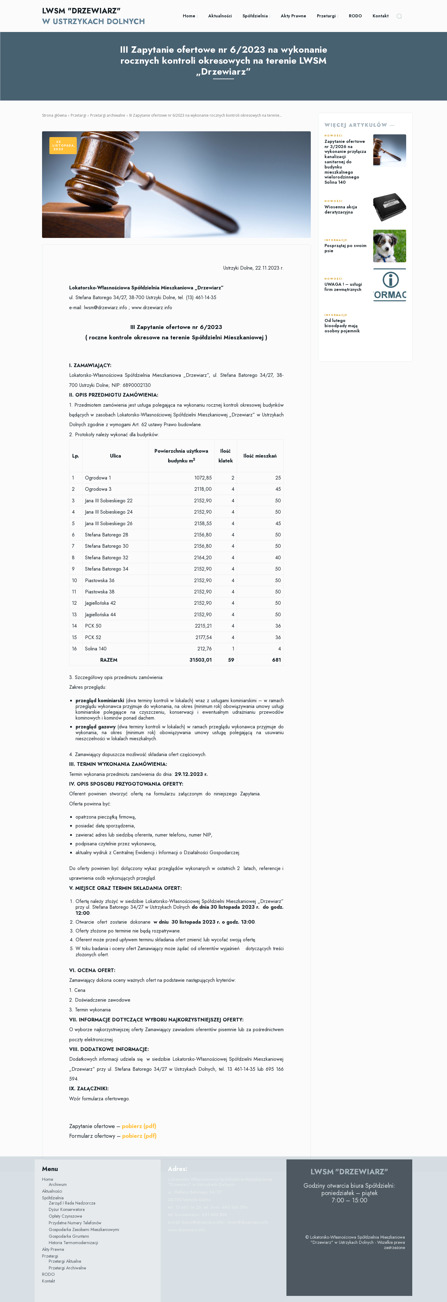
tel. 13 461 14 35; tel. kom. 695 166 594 (208, 1207)
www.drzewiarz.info (186, 1230)
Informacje (336, 240)
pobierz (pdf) (139, 1136)
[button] (399, 16)
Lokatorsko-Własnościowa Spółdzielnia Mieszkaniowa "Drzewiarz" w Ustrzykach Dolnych (220, 1181)
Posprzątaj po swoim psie (346, 248)
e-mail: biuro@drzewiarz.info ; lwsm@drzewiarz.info (218, 1222)
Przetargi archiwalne (107, 115)
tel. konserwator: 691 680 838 (197, 1215)
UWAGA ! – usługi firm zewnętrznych (343, 286)
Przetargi (78, 115)
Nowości (334, 135)
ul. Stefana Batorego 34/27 (195, 1192)
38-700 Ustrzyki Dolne (189, 1200)
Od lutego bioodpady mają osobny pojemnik (342, 325)
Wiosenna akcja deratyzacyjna (341, 209)
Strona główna (54, 115)
